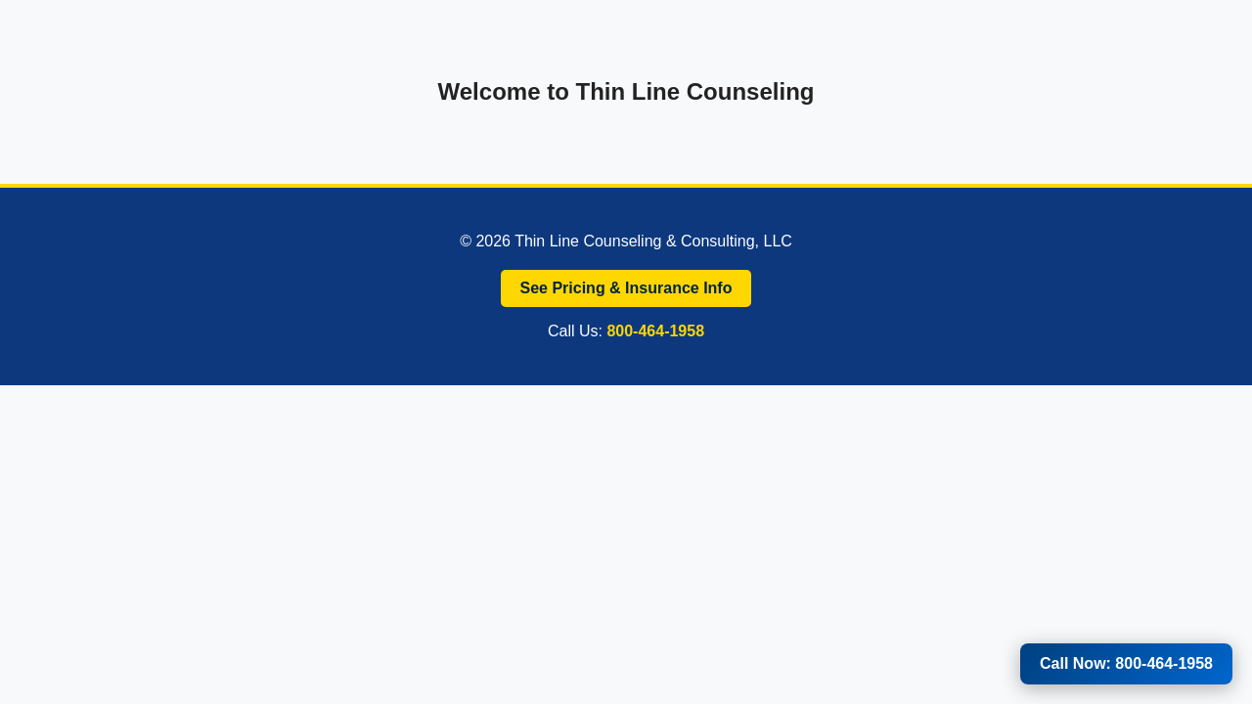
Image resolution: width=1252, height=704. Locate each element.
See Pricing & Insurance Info (626, 288)
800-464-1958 (655, 331)
